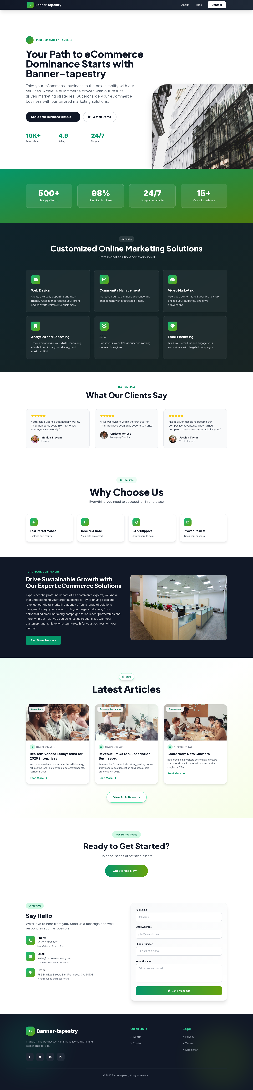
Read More (38, 778)
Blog (199, 4)
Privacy (188, 1036)
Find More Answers (43, 640)
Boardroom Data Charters (188, 754)
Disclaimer (190, 1049)
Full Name (141, 909)
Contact (217, 4)
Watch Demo (99, 117)
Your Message (144, 961)
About (185, 4)
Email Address (144, 926)
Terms (188, 1043)
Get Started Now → (126, 870)
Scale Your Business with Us (53, 117)
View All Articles (126, 797)
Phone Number (144, 944)
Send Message (178, 990)
